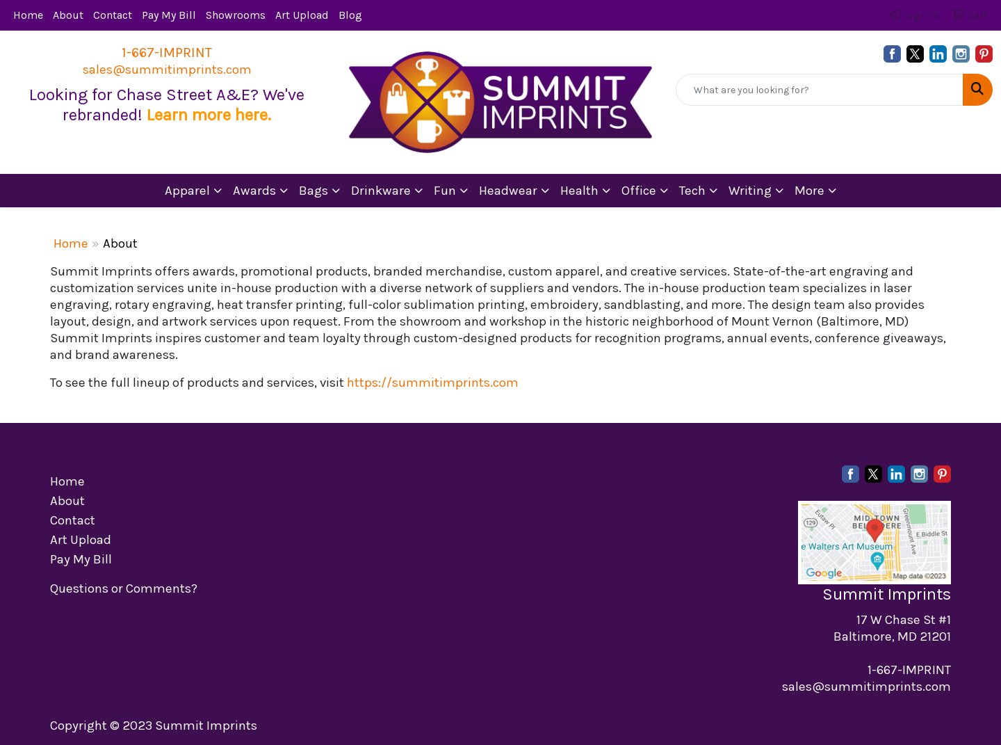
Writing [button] (750, 190)
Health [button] (579, 190)
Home (28, 15)
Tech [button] (692, 190)
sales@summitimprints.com (167, 69)
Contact (112, 15)
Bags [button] (313, 190)
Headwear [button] (508, 190)
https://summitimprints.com (433, 382)
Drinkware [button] (381, 190)
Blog (350, 15)
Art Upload (302, 15)
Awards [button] (254, 190)
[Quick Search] (819, 90)
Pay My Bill (169, 15)
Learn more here (207, 115)
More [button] (809, 190)
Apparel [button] (187, 190)
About (68, 15)
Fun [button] (445, 190)
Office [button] (638, 190)
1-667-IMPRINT (167, 53)
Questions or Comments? (123, 588)
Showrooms (236, 15)
